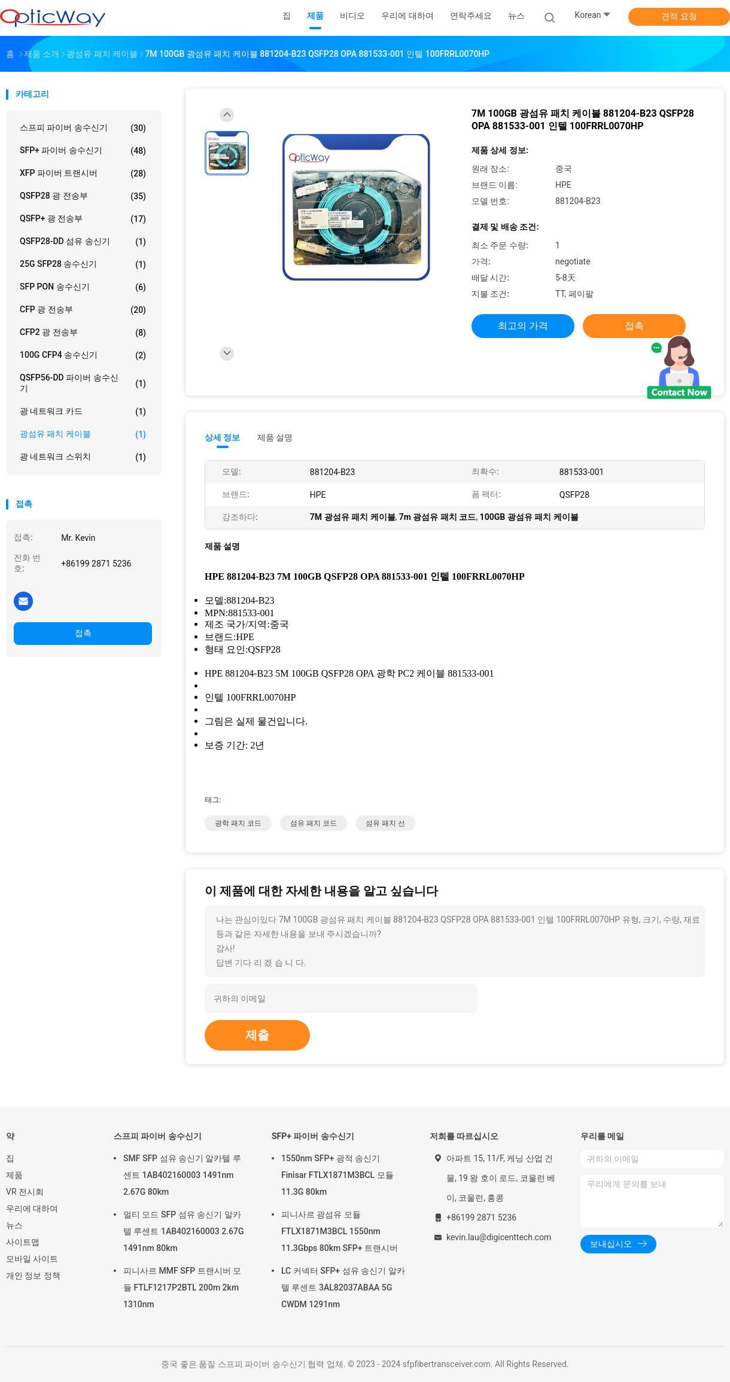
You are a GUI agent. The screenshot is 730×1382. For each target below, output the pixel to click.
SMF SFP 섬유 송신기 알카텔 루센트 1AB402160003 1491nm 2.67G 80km (182, 1175)
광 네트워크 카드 (83, 412)
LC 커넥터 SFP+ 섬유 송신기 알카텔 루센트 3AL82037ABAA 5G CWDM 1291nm (343, 1287)
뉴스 (14, 1225)
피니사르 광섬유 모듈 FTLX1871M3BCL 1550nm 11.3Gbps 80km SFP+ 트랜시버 (339, 1231)
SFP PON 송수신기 (83, 287)
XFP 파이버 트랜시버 (83, 173)
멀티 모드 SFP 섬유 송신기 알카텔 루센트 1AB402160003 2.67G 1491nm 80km (183, 1231)
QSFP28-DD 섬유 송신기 (83, 242)
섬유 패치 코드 (313, 823)
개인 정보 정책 (33, 1275)
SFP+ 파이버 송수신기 (83, 151)
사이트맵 (22, 1242)
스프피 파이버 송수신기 (83, 128)
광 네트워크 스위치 (83, 457)
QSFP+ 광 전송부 (83, 219)
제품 (14, 1175)
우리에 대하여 (32, 1208)
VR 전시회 (25, 1192)
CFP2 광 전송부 (83, 333)
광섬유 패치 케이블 (83, 434)
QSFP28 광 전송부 (83, 196)
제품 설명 (275, 437)
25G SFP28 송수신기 (83, 264)
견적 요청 (678, 16)
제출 (257, 1035)
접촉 (83, 633)
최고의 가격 (523, 325)
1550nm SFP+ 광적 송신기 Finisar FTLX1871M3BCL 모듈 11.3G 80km (337, 1175)
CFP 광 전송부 (83, 310)
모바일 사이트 (32, 1259)
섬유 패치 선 (385, 823)
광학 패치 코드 (238, 823)
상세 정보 (223, 437)
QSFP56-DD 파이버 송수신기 (83, 383)
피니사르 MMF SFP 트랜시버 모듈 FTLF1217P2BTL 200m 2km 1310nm (182, 1287)
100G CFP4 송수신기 (83, 355)
